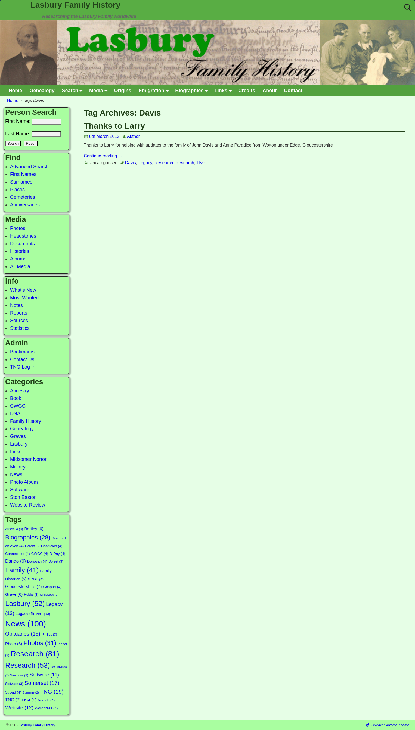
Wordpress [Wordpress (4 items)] (46, 708)
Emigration (155, 90)
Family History (25, 421)
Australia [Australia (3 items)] (14, 529)
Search (74, 90)
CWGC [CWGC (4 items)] (39, 554)
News (16, 474)
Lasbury (18, 444)
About (269, 90)
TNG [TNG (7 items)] (13, 700)
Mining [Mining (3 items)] (42, 614)
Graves (18, 436)
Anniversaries (25, 204)
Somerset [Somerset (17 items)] (41, 683)
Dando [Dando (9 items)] (15, 561)
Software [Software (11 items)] (44, 675)
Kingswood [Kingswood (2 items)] (49, 594)
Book (15, 398)
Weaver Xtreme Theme (391, 725)
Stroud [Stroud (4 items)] (13, 692)
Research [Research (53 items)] (27, 665)
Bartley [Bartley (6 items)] (33, 528)
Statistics (20, 328)
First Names (23, 174)
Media (99, 90)
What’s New (23, 290)
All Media (20, 266)
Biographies (193, 90)
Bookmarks (22, 352)
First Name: (33, 121)
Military (18, 467)
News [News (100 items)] (25, 623)
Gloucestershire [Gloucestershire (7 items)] (23, 586)
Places (17, 189)
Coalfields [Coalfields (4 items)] (52, 546)
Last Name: (33, 133)
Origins (122, 90)
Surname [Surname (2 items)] (31, 692)
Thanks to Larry (114, 125)
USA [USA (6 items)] (29, 700)
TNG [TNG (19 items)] (52, 691)
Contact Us (22, 359)
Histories (19, 251)
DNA (15, 413)
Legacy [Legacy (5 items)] (25, 613)
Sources (19, 320)
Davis (130, 162)
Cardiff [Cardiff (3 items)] (32, 546)
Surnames (21, 182)
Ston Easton (23, 497)
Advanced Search (29, 166)
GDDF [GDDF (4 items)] (36, 579)
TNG (201, 162)
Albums (18, 259)
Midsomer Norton (29, 459)
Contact (293, 90)
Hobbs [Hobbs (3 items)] (31, 595)
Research (163, 162)
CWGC (18, 406)
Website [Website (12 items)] (19, 707)
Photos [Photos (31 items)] (40, 643)
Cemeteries (22, 197)
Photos (17, 228)
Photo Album (24, 482)
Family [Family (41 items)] (22, 570)
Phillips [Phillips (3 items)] (49, 634)
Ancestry (19, 390)
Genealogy (42, 90)
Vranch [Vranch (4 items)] (46, 700)
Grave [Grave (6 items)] (14, 594)
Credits (246, 90)
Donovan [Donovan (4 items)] (37, 561)
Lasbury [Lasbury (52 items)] (25, 603)
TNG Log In (22, 367)
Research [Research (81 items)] (35, 653)
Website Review (27, 505)
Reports (18, 313)
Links (225, 90)
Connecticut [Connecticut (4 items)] (17, 554)
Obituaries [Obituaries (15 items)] (22, 634)
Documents (22, 243)
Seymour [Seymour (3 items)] (19, 675)
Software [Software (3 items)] (14, 684)
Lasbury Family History (75, 4)
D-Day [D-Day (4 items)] (57, 554)
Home (15, 90)
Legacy (145, 162)
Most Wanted (24, 297)
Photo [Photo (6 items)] (13, 643)
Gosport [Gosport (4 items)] (52, 587)
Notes (16, 305)
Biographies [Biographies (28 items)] (27, 537)
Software (19, 489)
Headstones (23, 236)
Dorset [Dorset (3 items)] (55, 561)
